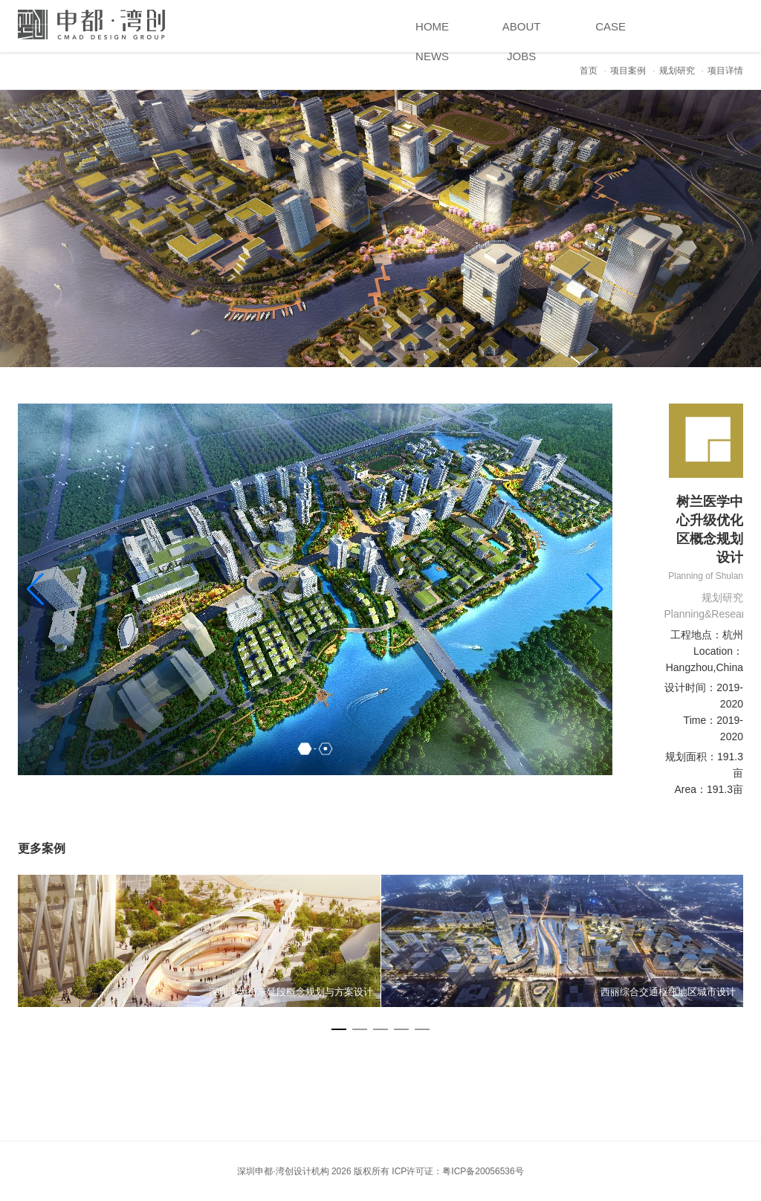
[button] (595, 589)
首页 (589, 70)
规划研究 (677, 70)
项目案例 (628, 70)
